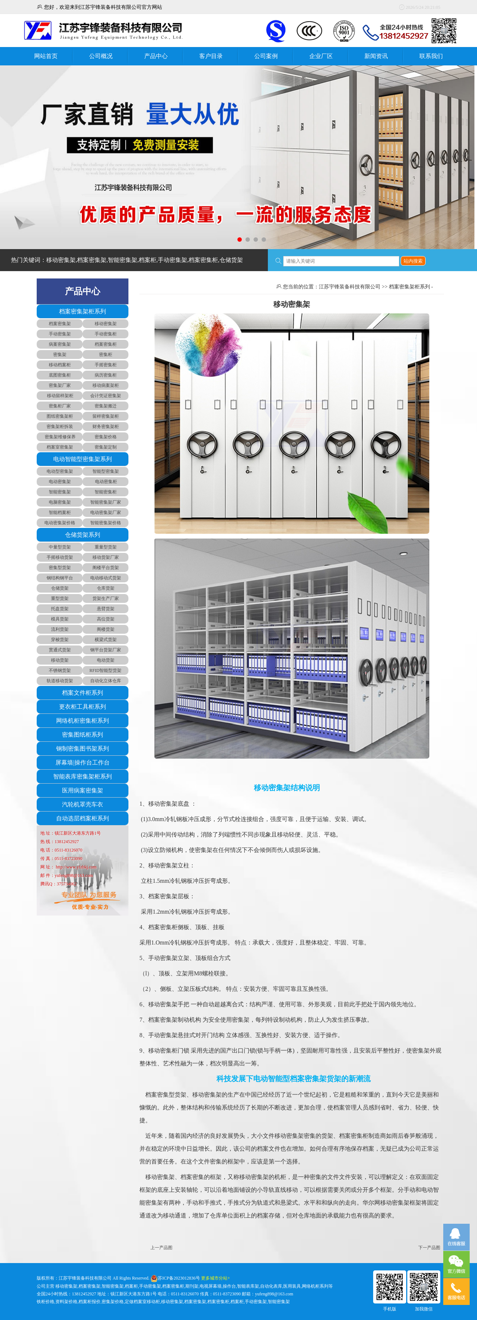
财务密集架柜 (105, 426)
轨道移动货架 (60, 680)
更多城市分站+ (215, 1278)
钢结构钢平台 (60, 577)
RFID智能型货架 (105, 670)
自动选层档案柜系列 (82, 818)
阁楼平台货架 (105, 567)
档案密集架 (60, 323)
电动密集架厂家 (105, 512)
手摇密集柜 (106, 364)
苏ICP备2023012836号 (179, 1278)
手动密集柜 (106, 334)
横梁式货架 (106, 639)
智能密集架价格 (105, 522)
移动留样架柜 (59, 395)
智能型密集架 (105, 471)
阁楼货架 (105, 629)
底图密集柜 (60, 375)
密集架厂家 (60, 385)
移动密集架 (106, 323)
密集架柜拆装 (60, 426)
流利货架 (60, 629)
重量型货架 (106, 547)
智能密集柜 (106, 491)
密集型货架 (60, 567)
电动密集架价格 (59, 522)
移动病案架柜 (105, 385)
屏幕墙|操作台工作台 (82, 762)
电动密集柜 (105, 481)
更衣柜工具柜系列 (82, 707)
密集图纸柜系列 (82, 734)
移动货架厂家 (105, 557)
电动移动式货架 (105, 577)
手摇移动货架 (60, 557)
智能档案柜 (60, 512)
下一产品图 (429, 1247)
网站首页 (46, 56)
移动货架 (60, 660)
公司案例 (266, 56)
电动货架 (105, 660)
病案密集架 (60, 344)
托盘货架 (60, 608)
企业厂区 (321, 56)
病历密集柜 (106, 375)
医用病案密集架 (82, 790)
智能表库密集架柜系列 (82, 776)
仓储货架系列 (82, 535)
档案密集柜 (106, 344)
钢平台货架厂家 (105, 649)
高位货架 (105, 619)
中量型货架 (60, 547)
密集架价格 (106, 436)
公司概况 (101, 56)
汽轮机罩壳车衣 (82, 804)
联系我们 (431, 56)
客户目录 (211, 56)
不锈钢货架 (60, 670)
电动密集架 (60, 481)
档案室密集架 (60, 447)
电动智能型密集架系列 (82, 459)
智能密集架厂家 (105, 502)
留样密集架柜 (105, 416)
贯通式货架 (60, 649)
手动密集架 (60, 334)
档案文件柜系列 (82, 693)
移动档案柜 (60, 364)
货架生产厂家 (105, 598)
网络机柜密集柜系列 (82, 720)
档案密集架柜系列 (82, 311)
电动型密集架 (60, 471)
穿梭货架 (60, 639)
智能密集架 (60, 491)
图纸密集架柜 (60, 416)
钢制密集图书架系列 (82, 748)
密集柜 (105, 354)
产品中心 (156, 56)
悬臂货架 (105, 608)
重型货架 (60, 598)
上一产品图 (161, 1247)
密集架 (59, 354)
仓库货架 (105, 588)
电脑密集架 (60, 502)
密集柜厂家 (60, 406)
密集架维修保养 (60, 436)
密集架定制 (106, 447)
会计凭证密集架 (105, 395)
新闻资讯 (376, 56)
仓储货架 (60, 588)
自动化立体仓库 (105, 680)
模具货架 (60, 619)
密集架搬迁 (106, 406)
